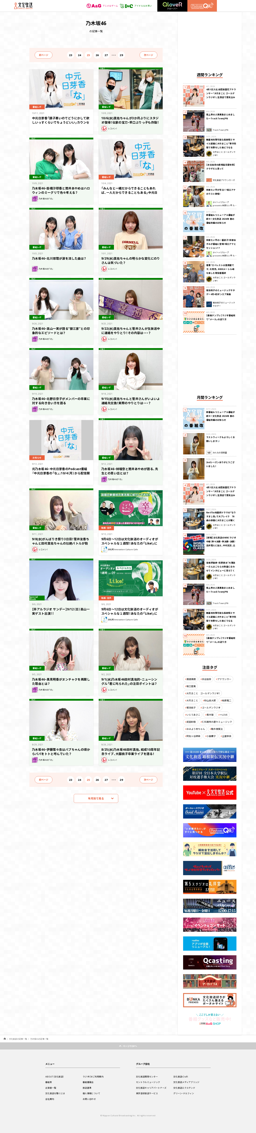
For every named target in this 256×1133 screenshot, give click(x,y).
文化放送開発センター (147, 1076)
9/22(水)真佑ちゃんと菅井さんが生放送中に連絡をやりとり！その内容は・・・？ (130, 330)
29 (121, 55)
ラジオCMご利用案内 (93, 1076)
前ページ (43, 55)
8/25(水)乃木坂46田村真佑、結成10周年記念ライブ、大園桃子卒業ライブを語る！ (130, 751)
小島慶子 (211, 736)
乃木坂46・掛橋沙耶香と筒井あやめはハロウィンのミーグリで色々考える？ (61, 190)
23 (70, 55)
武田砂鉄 (191, 721)
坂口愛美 (191, 686)
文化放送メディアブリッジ (186, 1082)
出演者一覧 (50, 1087)
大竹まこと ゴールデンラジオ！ (203, 693)
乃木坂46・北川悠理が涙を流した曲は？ (59, 258)
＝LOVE (224, 714)
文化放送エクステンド (184, 1087)
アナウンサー (224, 679)
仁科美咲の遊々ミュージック (217, 721)
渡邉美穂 (191, 679)
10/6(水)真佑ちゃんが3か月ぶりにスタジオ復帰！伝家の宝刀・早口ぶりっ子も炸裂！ (130, 120)
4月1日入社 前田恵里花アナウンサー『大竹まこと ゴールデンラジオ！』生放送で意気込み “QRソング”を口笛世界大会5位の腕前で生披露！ (221, 97)
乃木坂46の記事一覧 (39, 1038)
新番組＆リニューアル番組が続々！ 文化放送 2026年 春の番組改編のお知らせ (220, 218)
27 (106, 55)
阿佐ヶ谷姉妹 (193, 736)
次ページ (148, 55)
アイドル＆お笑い (136, 5)
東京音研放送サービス (147, 1093)
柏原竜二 (226, 700)
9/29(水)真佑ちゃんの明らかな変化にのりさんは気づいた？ (130, 260)
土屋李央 (226, 736)
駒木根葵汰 (217, 729)
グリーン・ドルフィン (183, 1093)
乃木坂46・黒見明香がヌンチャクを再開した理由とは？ (61, 681)
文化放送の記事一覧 (18, 1038)
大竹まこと (192, 700)
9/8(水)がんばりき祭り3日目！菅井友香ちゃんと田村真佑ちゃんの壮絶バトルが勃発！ (60, 543)
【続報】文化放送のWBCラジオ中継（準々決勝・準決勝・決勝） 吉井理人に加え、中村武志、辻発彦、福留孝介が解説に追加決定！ (221, 545)
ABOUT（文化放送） (54, 1076)
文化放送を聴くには (55, 1093)
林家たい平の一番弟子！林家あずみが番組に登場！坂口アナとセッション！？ (221, 243)
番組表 (48, 1082)
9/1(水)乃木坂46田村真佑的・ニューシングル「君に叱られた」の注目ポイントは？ (129, 681)
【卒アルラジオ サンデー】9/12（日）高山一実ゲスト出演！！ (61, 611)
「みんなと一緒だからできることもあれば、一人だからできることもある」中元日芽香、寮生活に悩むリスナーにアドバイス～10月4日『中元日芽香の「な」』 (130, 194)
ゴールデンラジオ (211, 707)
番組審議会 (88, 1082)
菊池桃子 (191, 707)
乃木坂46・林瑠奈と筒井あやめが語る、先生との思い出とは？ (129, 471)
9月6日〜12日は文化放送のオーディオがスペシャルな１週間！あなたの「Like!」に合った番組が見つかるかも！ (129, 543)
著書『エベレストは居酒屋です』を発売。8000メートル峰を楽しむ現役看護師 (220, 269)
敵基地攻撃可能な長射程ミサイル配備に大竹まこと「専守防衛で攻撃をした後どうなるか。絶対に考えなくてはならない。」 (221, 147)
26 (97, 55)
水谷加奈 (206, 679)
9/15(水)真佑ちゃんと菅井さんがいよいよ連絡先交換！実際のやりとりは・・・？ (130, 400)
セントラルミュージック (148, 1082)
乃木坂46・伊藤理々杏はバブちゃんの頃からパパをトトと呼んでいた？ (61, 751)
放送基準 (87, 1087)
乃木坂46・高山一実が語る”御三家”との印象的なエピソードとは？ (61, 330)
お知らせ (37, 457)
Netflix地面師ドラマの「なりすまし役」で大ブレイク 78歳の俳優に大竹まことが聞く (221, 516)
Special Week (33, 598)
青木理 (210, 714)
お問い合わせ (89, 1099)
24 (79, 55)
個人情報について (91, 1093)
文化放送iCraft (180, 1076)
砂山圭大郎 (210, 700)
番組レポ (37, 106)
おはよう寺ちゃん (195, 729)
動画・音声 (106, 527)
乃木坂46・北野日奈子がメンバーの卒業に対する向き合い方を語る (61, 400)
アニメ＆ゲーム (102, 6)
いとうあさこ (193, 714)
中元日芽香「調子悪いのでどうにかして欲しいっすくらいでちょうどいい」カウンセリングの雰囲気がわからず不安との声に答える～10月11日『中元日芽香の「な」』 (60, 124)
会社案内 (49, 1099)
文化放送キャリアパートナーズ (151, 1087)
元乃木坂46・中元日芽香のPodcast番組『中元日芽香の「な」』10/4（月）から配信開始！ (61, 473)
